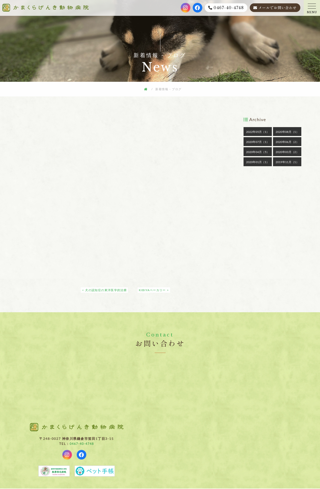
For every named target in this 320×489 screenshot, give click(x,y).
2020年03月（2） (287, 152)
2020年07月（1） (257, 142)
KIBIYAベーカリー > (154, 290)
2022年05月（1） (257, 132)
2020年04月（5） (257, 152)
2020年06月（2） (287, 142)
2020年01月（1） (257, 162)
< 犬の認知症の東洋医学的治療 (104, 290)
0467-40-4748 (229, 7)
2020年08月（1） (287, 132)
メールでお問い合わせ (277, 7)
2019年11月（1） (287, 162)
